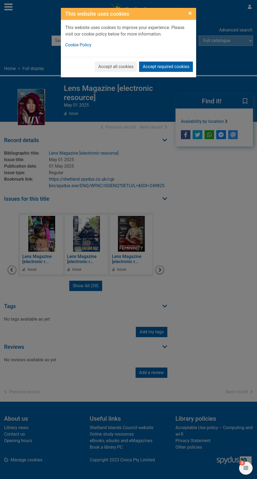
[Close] (190, 13)
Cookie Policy (78, 44)
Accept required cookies (166, 66)
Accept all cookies (116, 66)
